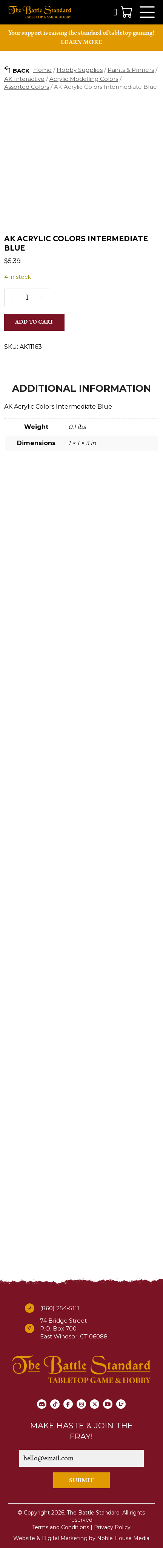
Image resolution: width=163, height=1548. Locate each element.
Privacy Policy (112, 1527)
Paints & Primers (131, 69)
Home (42, 69)
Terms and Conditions (60, 1527)
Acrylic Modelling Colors (83, 78)
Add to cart (34, 322)
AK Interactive (24, 78)
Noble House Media (123, 1538)
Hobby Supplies (80, 69)
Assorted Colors (26, 86)
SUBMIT (81, 1480)
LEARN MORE (81, 42)
